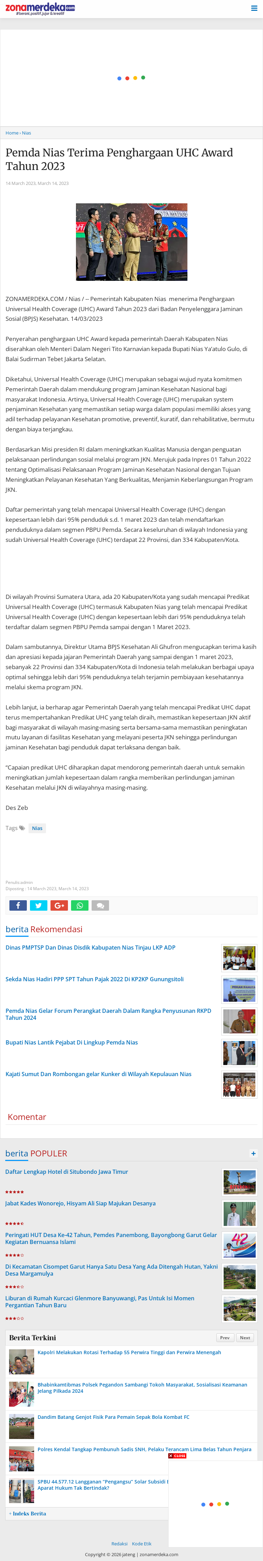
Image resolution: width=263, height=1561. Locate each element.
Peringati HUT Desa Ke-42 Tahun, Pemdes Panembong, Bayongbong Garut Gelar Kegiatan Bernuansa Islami (111, 1238)
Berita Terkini (32, 1338)
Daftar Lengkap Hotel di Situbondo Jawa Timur (66, 1172)
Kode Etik (142, 1543)
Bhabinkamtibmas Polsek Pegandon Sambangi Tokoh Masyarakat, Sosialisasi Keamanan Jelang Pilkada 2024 (142, 1387)
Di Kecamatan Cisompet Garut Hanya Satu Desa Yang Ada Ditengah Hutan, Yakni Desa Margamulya (111, 1270)
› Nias (25, 133)
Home (12, 133)
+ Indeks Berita (27, 1514)
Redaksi (119, 1543)
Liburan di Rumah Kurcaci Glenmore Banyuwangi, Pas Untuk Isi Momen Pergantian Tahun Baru (99, 1301)
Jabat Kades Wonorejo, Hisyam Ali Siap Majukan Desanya (80, 1203)
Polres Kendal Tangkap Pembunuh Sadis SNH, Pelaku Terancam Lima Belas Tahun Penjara (145, 1449)
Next (245, 1338)
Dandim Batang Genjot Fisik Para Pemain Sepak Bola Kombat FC (113, 1417)
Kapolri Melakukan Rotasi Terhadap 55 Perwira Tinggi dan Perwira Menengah (129, 1352)
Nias (37, 828)
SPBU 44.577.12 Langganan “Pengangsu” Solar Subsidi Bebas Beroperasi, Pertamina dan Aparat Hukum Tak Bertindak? (142, 1484)
